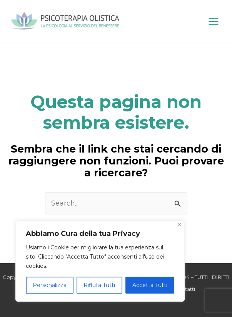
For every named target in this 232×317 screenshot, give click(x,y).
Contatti (184, 289)
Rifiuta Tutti (99, 285)
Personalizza (50, 285)
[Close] (179, 224)
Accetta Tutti (149, 285)
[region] (100, 261)
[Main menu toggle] (213, 21)
